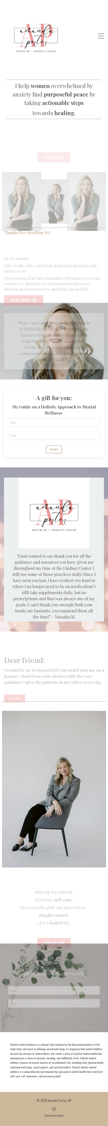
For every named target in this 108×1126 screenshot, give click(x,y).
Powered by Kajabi (54, 1115)
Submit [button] (54, 449)
